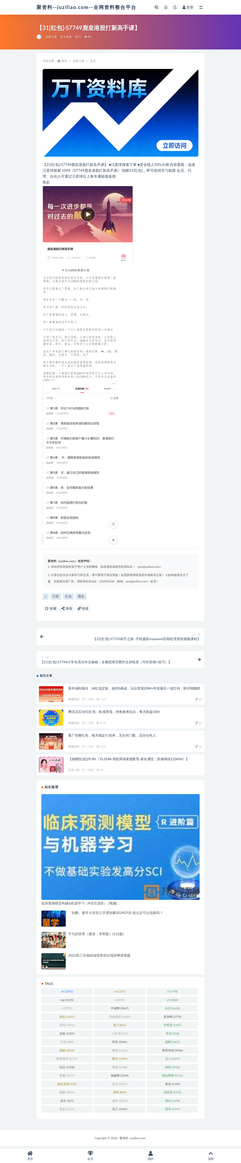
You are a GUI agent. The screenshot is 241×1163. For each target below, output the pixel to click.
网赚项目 (74, 702)
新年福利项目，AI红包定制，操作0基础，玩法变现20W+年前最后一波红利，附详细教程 (134, 691)
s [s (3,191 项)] (119, 1002)
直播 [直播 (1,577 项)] (66, 1078)
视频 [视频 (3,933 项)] (66, 1095)
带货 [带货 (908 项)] (172, 1036)
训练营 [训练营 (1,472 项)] (172, 1095)
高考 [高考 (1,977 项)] (172, 1112)
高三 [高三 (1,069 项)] (119, 1112)
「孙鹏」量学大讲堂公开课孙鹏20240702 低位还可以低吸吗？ (115, 915)
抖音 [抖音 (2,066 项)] (119, 1044)
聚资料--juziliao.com (132, 1140)
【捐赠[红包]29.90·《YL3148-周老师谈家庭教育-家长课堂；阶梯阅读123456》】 (128, 761)
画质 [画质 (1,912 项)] (172, 1069)
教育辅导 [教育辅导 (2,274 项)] (66, 1061)
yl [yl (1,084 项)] (172, 1002)
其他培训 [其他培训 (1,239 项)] (119, 1019)
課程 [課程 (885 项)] (119, 1095)
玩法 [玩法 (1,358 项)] (66, 1069)
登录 (188, 7)
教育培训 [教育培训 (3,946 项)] (172, 1053)
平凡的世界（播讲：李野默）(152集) (96, 936)
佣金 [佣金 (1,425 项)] (66, 1019)
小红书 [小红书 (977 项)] (120, 1036)
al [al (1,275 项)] (119, 994)
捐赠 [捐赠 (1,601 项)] (172, 1044)
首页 (64, 61)
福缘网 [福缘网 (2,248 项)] (120, 1078)
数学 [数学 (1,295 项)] (119, 1061)
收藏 (50, 608)
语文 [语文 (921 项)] (67, 1103)
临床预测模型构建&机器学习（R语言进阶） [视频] (79, 905)
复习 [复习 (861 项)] (119, 1027)
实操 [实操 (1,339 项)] (66, 1036)
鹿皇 (81, 596)
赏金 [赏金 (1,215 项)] (66, 1112)
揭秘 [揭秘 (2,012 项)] (66, 1053)
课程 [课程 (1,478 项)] (172, 1103)
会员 (90, 1156)
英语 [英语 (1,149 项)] (172, 1086)
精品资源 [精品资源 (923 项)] (66, 1086)
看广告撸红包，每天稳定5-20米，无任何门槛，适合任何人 (112, 738)
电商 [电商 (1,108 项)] (119, 1069)
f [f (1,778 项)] (172, 994)
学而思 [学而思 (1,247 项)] (172, 1027)
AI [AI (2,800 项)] (67, 994)
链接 (83, 608)
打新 (56, 596)
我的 (150, 1156)
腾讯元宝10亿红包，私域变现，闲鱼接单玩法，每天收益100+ (114, 714)
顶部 (211, 1156)
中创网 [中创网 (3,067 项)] (120, 1011)
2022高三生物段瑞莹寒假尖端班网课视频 (99, 958)
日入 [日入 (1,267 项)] (172, 1061)
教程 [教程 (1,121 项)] (119, 1053)
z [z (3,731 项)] (67, 1011)
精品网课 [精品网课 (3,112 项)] (172, 1078)
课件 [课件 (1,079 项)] (119, 1103)
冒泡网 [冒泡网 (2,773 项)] (172, 1019)
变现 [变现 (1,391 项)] (66, 1027)
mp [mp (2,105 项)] (67, 1002)
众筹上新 (51, 36)
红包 (68, 596)
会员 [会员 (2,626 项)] (172, 1011)
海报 (67, 608)
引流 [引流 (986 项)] (67, 1044)
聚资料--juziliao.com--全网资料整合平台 (86, 7)
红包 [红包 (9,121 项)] (119, 1086)
